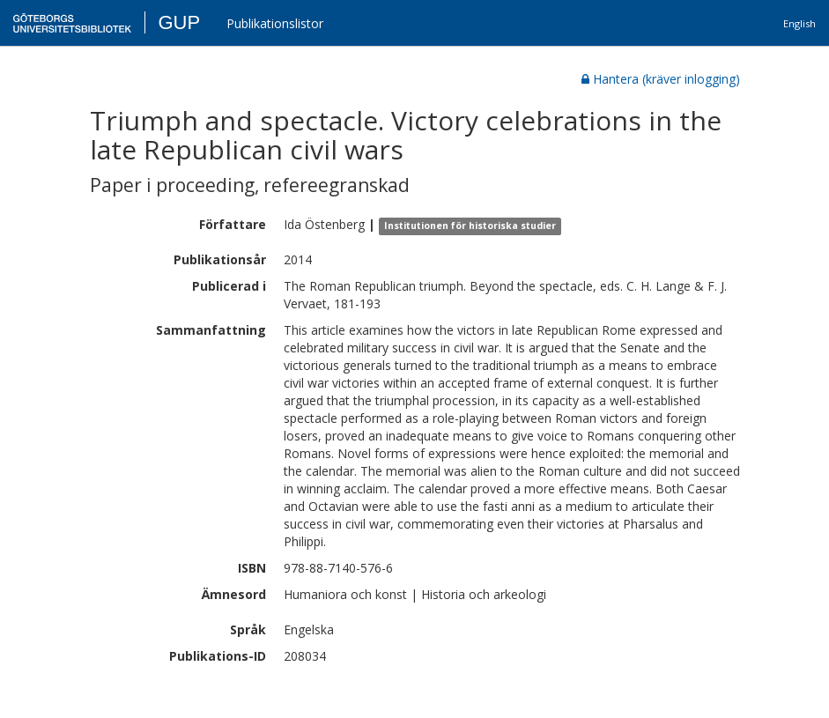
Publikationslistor (274, 23)
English (799, 23)
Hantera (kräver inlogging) (660, 78)
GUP (179, 22)
